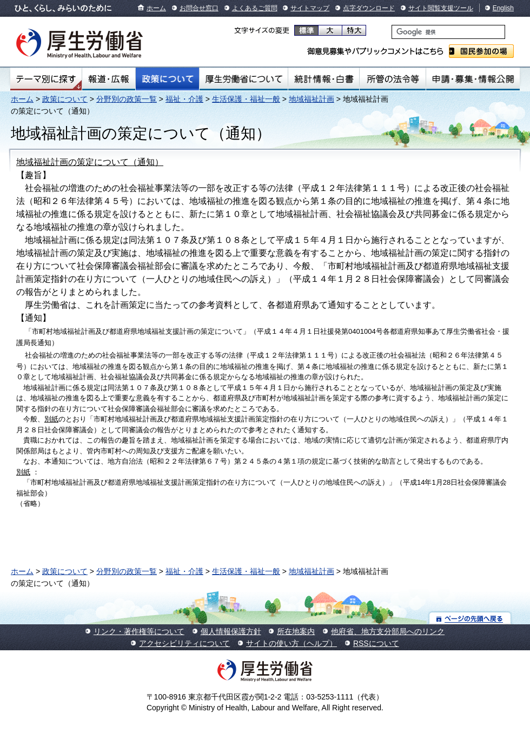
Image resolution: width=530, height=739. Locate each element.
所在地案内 (296, 631)
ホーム (156, 8)
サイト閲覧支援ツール (440, 8)
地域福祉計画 (311, 99)
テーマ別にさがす (46, 79)
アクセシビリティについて (184, 643)
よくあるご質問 (254, 8)
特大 (354, 30)
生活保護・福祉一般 (246, 99)
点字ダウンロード (369, 8)
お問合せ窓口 (199, 8)
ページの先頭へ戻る (470, 618)
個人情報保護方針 (231, 631)
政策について (167, 79)
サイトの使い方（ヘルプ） (291, 643)
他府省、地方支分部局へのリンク (388, 631)
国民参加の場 (481, 51)
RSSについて (376, 643)
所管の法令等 (392, 79)
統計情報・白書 (323, 79)
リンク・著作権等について (139, 631)
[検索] (448, 31)
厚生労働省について (244, 79)
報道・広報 (108, 79)
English (503, 8)
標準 (306, 30)
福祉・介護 (184, 99)
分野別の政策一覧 (126, 99)
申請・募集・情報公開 (473, 79)
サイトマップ (309, 8)
